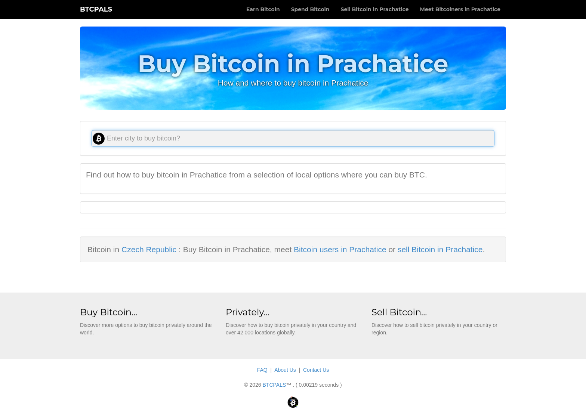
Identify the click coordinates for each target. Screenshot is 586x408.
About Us (285, 370)
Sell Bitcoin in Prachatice (374, 9)
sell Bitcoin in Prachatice (440, 249)
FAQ (262, 370)
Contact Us (316, 370)
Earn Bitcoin (263, 9)
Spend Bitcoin (310, 9)
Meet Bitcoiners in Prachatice (460, 9)
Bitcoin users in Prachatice (340, 249)
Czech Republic (148, 249)
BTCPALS (96, 9)
